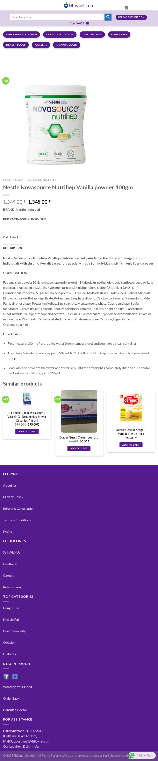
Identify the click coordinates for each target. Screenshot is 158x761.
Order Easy (11, 698)
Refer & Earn (12, 587)
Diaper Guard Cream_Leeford (78, 437)
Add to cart (27, 431)
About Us (10, 485)
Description (12, 248)
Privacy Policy (13, 497)
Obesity (9, 642)
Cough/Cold (11, 608)
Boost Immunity (14, 631)
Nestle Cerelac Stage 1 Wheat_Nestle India (131, 431)
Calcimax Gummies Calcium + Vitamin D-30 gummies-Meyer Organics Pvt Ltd (26, 416)
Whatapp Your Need (17, 687)
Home (7, 179)
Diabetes (9, 654)
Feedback (10, 564)
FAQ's (7, 531)
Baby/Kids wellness (41, 179)
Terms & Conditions (17, 520)
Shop (19, 179)
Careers (8, 575)
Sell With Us (11, 552)
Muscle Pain (11, 619)
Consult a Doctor (15, 710)
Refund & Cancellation (18, 508)
